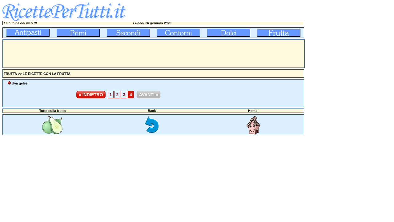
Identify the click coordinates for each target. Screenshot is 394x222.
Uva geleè (19, 83)
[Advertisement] (115, 54)
